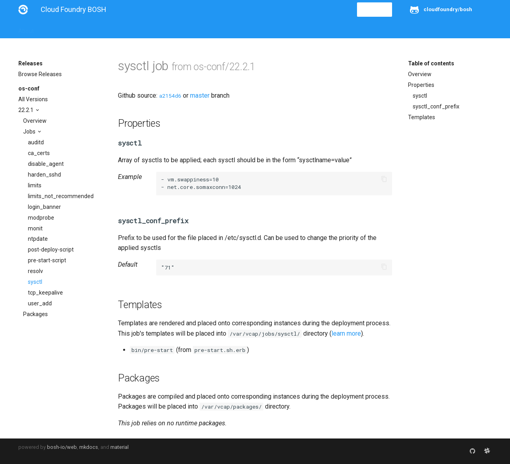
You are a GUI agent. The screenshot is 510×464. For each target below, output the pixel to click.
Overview (35, 121)
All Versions (33, 99)
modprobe (41, 217)
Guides (90, 29)
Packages (35, 314)
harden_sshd (44, 174)
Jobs (30, 131)
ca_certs (39, 153)
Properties (421, 85)
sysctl (35, 282)
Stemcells (159, 29)
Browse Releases (40, 74)
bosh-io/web (62, 447)
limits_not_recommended (61, 196)
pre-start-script (47, 260)
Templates (421, 117)
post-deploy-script (51, 249)
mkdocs (88, 447)
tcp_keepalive (45, 292)
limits (34, 185)
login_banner (44, 207)
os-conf (28, 88)
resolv (35, 271)
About (26, 29)
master (200, 95)
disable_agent (46, 164)
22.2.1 (26, 110)
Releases (193, 29)
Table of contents (431, 63)
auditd (36, 142)
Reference (123, 29)
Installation (58, 29)
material (119, 447)
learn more (346, 333)
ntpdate (38, 239)
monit (35, 228)
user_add (40, 303)
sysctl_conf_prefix (436, 106)
